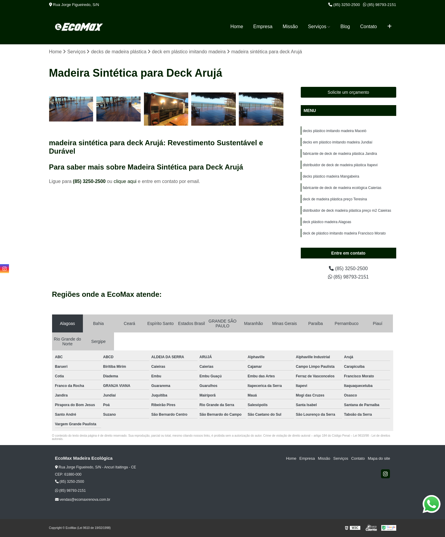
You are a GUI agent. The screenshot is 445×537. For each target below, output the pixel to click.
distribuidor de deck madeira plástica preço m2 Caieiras (347, 210)
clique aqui (125, 181)
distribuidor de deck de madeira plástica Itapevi (340, 165)
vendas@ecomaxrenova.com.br (82, 499)
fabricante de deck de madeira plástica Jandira (340, 154)
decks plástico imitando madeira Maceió (335, 131)
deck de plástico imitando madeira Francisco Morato (344, 233)
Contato (368, 26)
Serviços (317, 26)
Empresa (262, 26)
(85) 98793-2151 (379, 4)
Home (236, 26)
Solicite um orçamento (348, 92)
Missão (290, 26)
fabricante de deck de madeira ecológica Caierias (342, 188)
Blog (345, 26)
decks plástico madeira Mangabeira (331, 176)
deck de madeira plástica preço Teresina (335, 199)
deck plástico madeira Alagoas (327, 222)
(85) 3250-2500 (344, 4)
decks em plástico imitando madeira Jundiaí (338, 142)
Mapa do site (379, 458)
